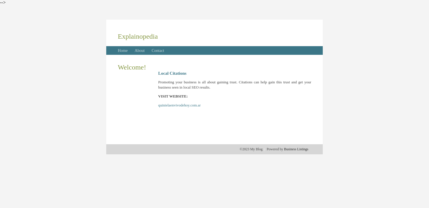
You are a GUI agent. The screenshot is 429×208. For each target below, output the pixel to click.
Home (123, 50)
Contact (158, 50)
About (140, 50)
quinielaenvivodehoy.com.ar (179, 105)
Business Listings (296, 149)
